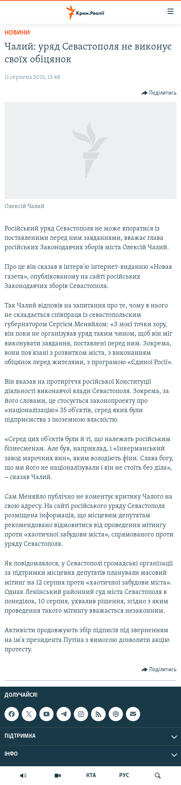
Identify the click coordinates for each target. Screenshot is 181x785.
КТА (91, 776)
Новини (17, 32)
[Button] (159, 93)
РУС (124, 776)
